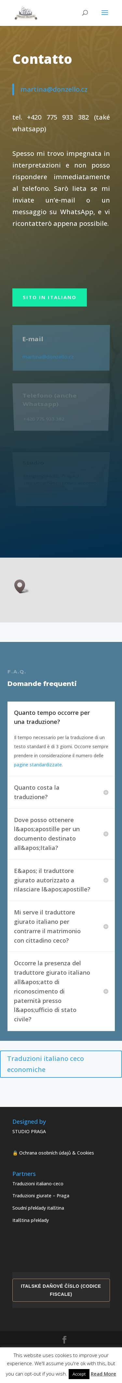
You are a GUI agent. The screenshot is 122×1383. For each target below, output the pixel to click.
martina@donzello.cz (58, 89)
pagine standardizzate (38, 764)
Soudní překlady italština (38, 1208)
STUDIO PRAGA (29, 1131)
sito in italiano (49, 297)
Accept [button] (79, 1374)
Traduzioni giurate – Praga (40, 1195)
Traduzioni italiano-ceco (37, 1183)
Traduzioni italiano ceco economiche (45, 1064)
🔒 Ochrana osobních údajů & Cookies (53, 1153)
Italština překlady (30, 1220)
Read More (103, 1373)
